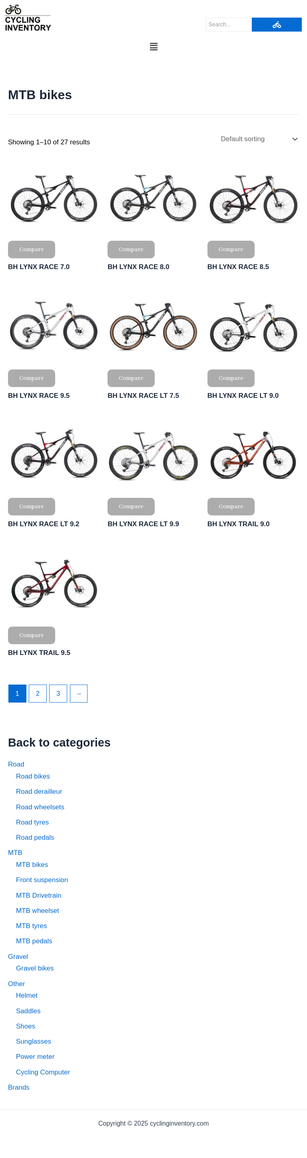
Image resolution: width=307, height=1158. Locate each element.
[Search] (229, 25)
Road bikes (33, 776)
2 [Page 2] (38, 693)
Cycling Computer (43, 1072)
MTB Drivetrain (38, 895)
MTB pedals (34, 941)
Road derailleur (39, 791)
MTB (15, 853)
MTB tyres (31, 926)
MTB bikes (32, 864)
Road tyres (32, 822)
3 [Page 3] (58, 693)
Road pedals (35, 837)
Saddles (28, 1011)
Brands (19, 1087)
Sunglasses (33, 1041)
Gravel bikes (35, 968)
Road (16, 764)
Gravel (18, 956)
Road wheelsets (40, 807)
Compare (31, 249)
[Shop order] (258, 139)
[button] (153, 47)
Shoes (25, 1026)
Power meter (35, 1056)
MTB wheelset (37, 910)
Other (16, 984)
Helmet (27, 995)
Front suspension (42, 880)
